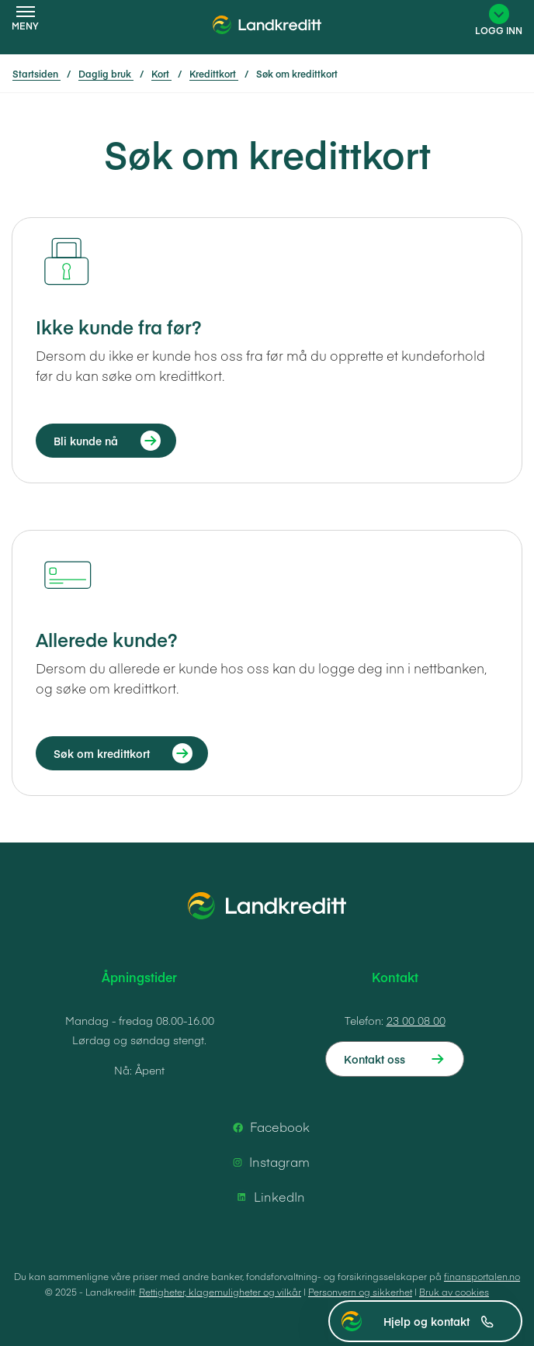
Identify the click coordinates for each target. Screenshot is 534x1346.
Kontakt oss (374, 1059)
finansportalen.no (482, 1276)
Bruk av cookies (454, 1291)
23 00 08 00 (416, 1020)
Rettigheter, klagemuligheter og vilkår (220, 1291)
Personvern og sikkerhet (360, 1291)
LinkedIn (268, 1197)
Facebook (269, 1127)
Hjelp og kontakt (438, 1321)
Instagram (268, 1162)
